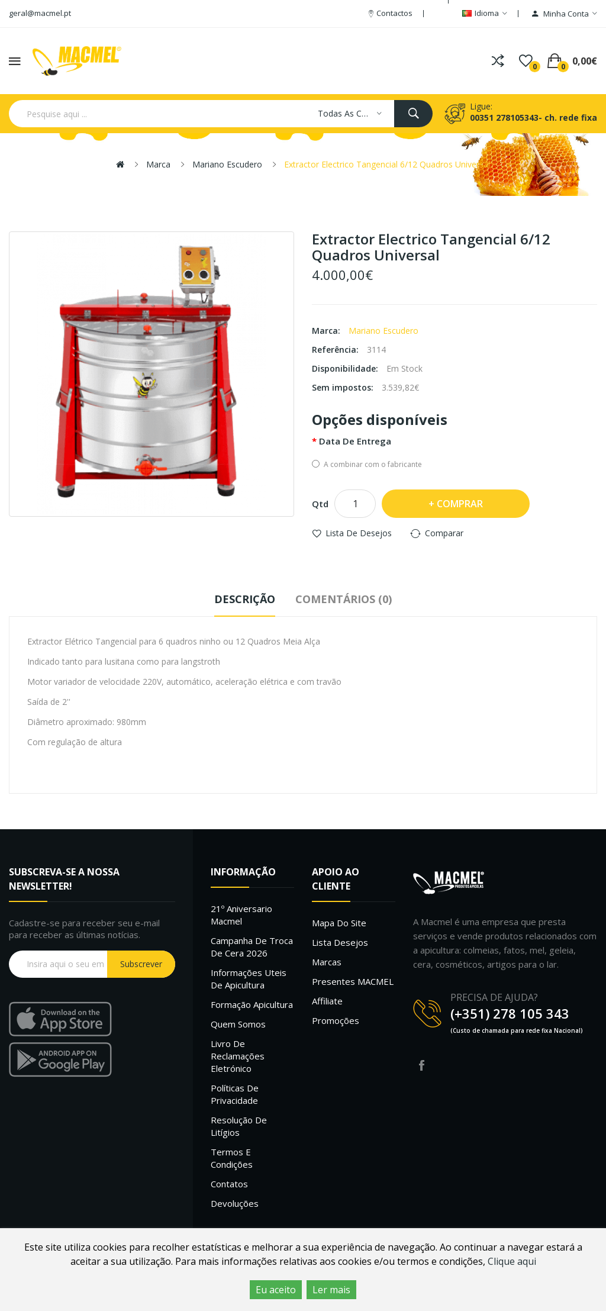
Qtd (320, 504)
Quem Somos (238, 1024)
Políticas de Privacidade (235, 1094)
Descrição (244, 599)
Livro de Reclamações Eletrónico (238, 1056)
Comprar (460, 503)
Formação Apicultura (252, 1004)
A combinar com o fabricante (367, 464)
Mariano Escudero (227, 164)
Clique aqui (512, 1261)
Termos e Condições (232, 1158)
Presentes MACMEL (353, 981)
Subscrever (141, 963)
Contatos (229, 1184)
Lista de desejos (358, 533)
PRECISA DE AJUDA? (494, 997)
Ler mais (331, 1289)
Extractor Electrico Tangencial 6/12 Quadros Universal (387, 164)
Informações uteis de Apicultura (248, 979)
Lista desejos (340, 942)
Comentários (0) (343, 599)
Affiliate (327, 1001)
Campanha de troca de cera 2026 (252, 947)
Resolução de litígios (239, 1126)
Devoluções (235, 1203)
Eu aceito (276, 1289)
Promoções (335, 1020)
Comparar (444, 533)
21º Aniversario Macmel (241, 915)
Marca (158, 164)
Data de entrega (355, 441)
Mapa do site (339, 923)
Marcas (326, 962)
